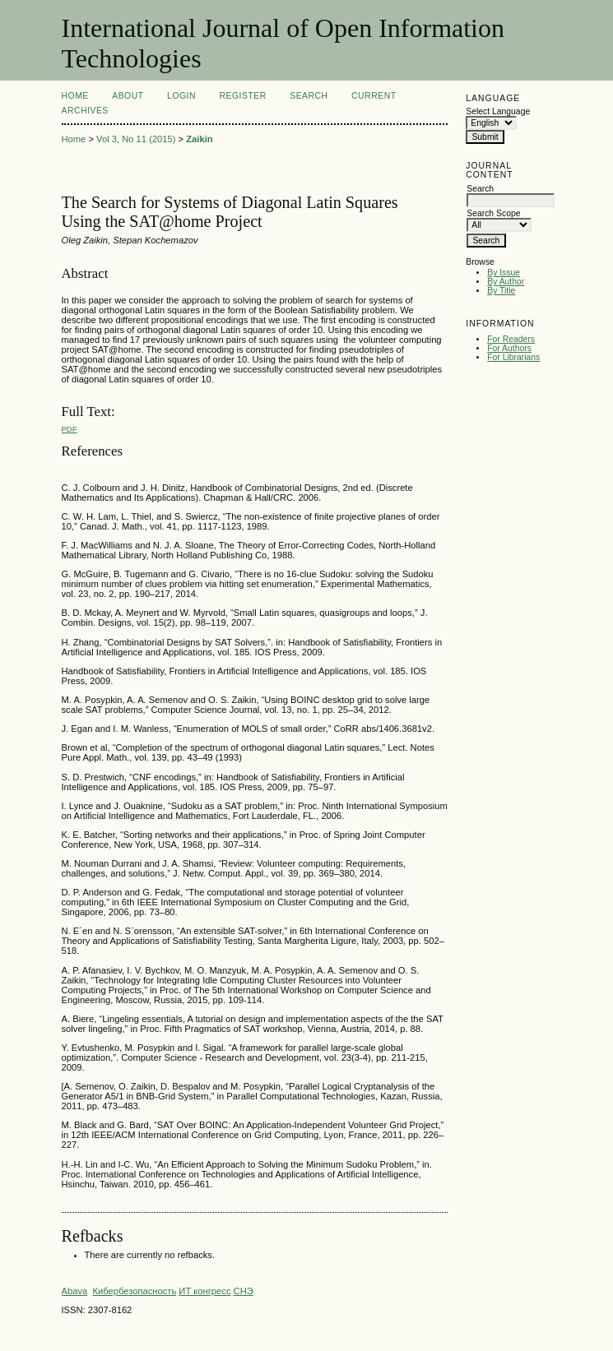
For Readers (511, 339)
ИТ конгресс (204, 1291)
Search (308, 95)
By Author (505, 281)
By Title (501, 290)
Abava (75, 1291)
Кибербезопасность (134, 1291)
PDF (69, 428)
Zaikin (199, 139)
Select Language (498, 111)
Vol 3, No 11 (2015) (135, 139)
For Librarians (513, 357)
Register (242, 95)
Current (373, 95)
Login (181, 95)
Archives (85, 110)
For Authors (509, 348)
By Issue (503, 272)
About (127, 95)
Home (75, 95)
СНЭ (243, 1291)
